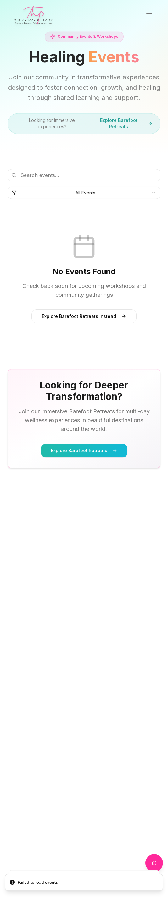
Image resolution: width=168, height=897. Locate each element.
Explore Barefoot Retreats (126, 124)
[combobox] (84, 193)
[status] (84, 882)
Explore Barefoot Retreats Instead (84, 316)
